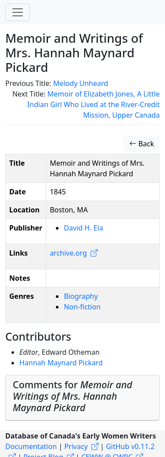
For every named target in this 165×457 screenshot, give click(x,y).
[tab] (82, 397)
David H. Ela (83, 228)
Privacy (76, 446)
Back (141, 144)
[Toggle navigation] (17, 12)
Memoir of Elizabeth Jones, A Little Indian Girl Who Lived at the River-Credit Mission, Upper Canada (93, 104)
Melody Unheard (80, 83)
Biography (81, 296)
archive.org (68, 253)
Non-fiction (82, 307)
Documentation (31, 446)
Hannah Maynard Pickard (61, 363)
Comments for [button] (72, 396)
